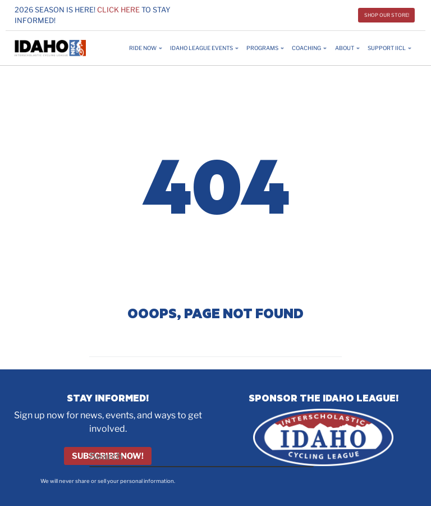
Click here (118, 10)
